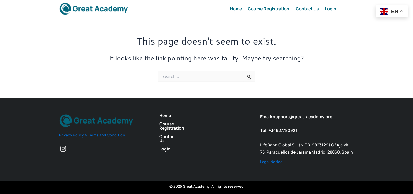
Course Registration (269, 9)
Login (330, 9)
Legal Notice (271, 161)
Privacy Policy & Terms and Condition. (92, 135)
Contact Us (307, 9)
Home (236, 9)
